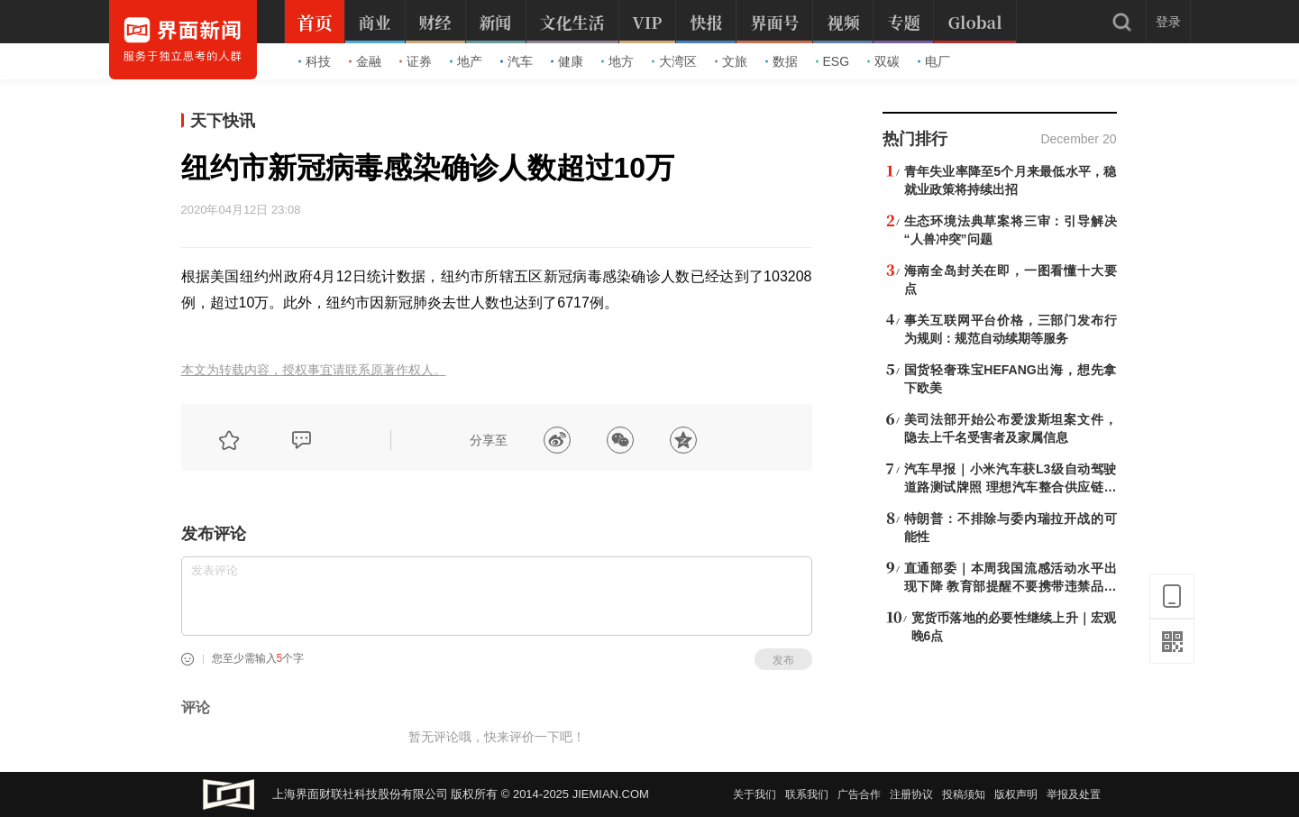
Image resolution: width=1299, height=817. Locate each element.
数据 (781, 61)
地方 (617, 61)
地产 (466, 61)
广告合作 (859, 794)
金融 (365, 61)
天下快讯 (222, 121)
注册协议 (911, 794)
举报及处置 (1074, 794)
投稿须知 (963, 794)
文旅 (731, 61)
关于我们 (754, 794)
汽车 (516, 61)
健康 (567, 61)
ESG (833, 61)
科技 (314, 61)
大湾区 (674, 61)
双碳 (883, 61)
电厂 (934, 61)
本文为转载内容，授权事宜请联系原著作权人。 (313, 370)
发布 (783, 660)
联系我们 (806, 794)
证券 (415, 61)
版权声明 (1016, 794)
